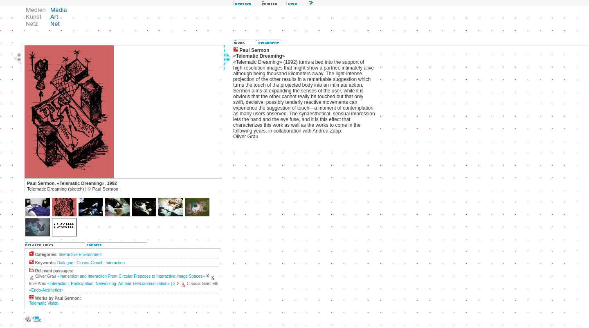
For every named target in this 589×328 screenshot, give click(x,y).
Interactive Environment (80, 254)
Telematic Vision (43, 303)
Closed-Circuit (89, 263)
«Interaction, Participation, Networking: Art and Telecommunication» (108, 283)
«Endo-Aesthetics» (46, 290)
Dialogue (65, 263)
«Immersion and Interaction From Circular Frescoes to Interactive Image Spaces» (131, 276)
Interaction (115, 263)
